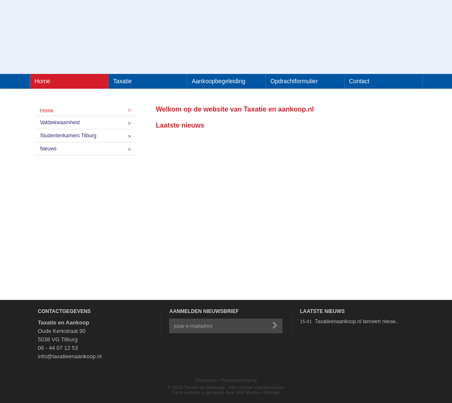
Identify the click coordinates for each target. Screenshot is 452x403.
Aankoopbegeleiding (219, 81)
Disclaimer (206, 380)
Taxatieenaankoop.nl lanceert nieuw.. (356, 321)
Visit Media (247, 392)
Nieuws (88, 148)
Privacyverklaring (239, 380)
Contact (359, 81)
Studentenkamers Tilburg (88, 135)
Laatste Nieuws (322, 311)
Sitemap (271, 392)
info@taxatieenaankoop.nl (70, 356)
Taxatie (122, 81)
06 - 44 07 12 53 (58, 348)
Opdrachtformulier (294, 81)
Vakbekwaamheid (88, 122)
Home (42, 81)
